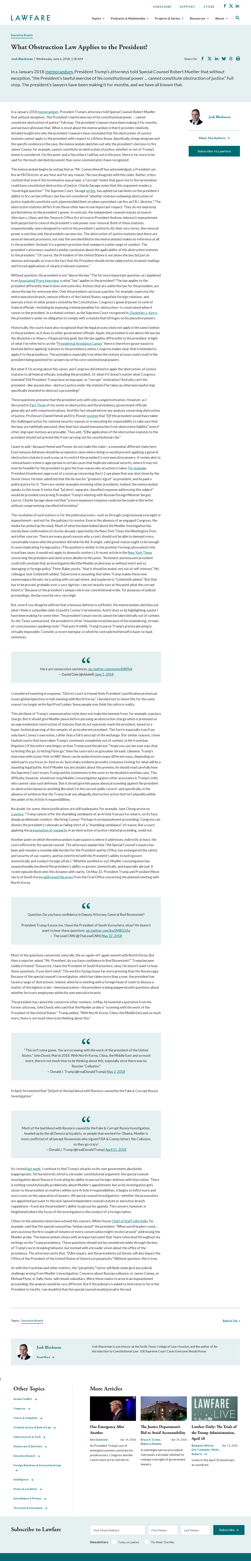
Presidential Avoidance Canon (79, 343)
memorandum (59, 71)
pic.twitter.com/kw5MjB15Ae (108, 930)
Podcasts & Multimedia (128, 18)
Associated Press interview (38, 280)
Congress (21, 1408)
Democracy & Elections (30, 1446)
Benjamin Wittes (203, 1445)
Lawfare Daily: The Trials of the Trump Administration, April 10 (214, 1432)
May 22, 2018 (112, 936)
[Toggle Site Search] (237, 18)
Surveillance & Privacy (29, 1498)
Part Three (37, 405)
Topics (96, 18)
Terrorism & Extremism (30, 1507)
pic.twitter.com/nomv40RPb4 (110, 669)
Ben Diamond (99, 1439)
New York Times (140, 552)
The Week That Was (162, 1542)
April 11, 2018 (115, 1150)
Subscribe (162, 6)
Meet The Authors (212, 138)
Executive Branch (22, 35)
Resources (197, 18)
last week (34, 1169)
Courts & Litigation (27, 1417)
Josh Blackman (22, 59)
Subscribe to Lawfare (214, 151)
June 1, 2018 (104, 674)
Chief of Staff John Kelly (130, 1221)
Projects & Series (167, 18)
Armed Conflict (25, 1399)
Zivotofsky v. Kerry (143, 313)
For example (137, 468)
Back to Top (230, 1320)
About (219, 18)
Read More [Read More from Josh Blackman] (43, 1357)
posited (92, 416)
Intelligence (23, 1479)
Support (188, 6)
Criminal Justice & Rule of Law (34, 1427)
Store (209, 6)
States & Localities (27, 1489)
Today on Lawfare (128, 1542)
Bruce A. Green (151, 1439)
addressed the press (58, 877)
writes (91, 191)
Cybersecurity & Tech (29, 1436)
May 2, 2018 (116, 1072)
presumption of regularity (49, 830)
